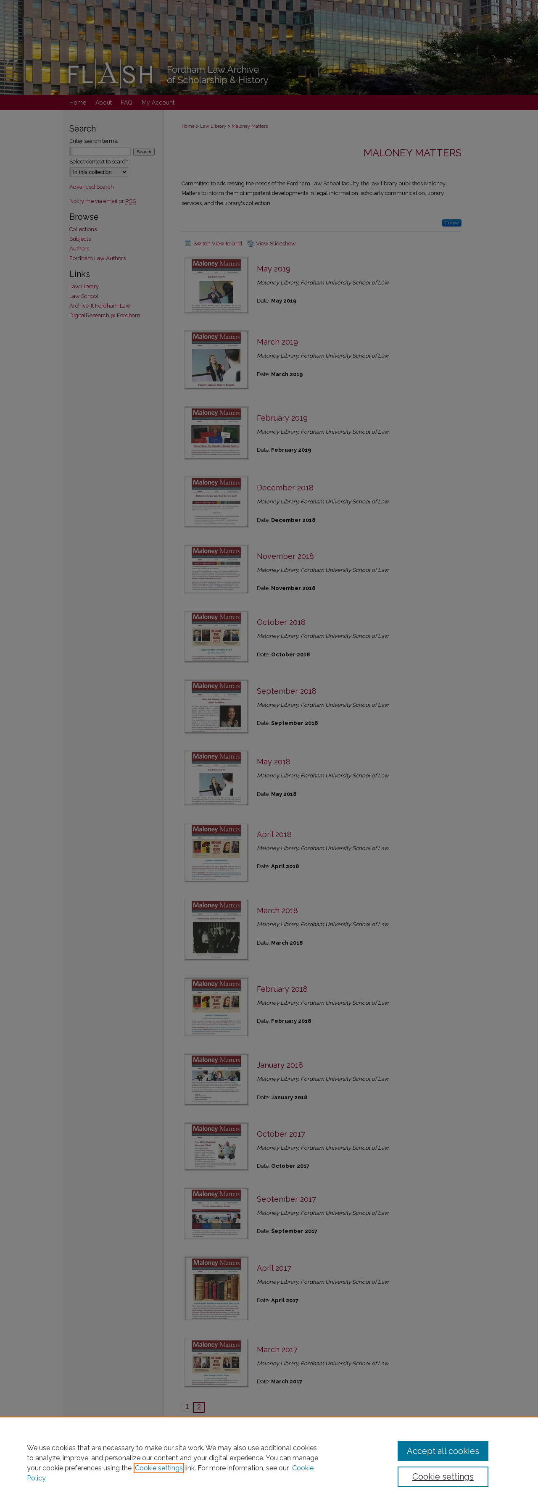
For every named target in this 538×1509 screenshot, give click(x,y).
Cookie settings (159, 1468)
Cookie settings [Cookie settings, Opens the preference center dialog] (443, 1477)
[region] (269, 1463)
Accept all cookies (443, 1451)
